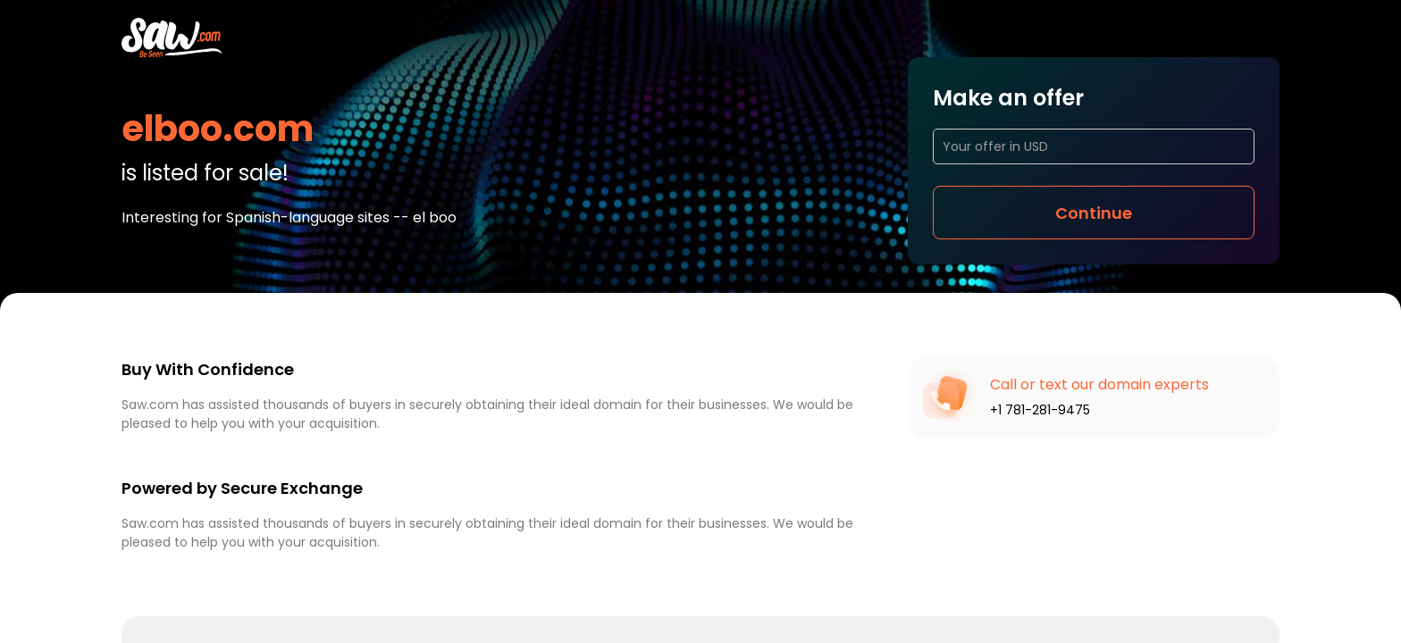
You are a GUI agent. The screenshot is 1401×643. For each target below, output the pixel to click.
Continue (1093, 213)
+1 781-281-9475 (1040, 410)
